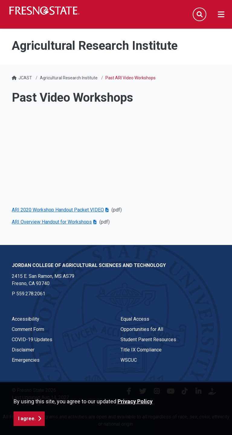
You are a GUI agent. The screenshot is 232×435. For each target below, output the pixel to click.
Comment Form (28, 329)
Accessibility (25, 319)
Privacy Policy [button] (135, 401)
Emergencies (26, 360)
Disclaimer (23, 350)
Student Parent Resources (148, 339)
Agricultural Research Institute (69, 77)
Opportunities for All (142, 329)
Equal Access (135, 319)
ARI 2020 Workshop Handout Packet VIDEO (58, 210)
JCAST (25, 77)
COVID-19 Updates (32, 339)
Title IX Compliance (141, 350)
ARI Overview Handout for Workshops (52, 222)
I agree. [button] (27, 418)
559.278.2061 (30, 294)
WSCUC (129, 360)
